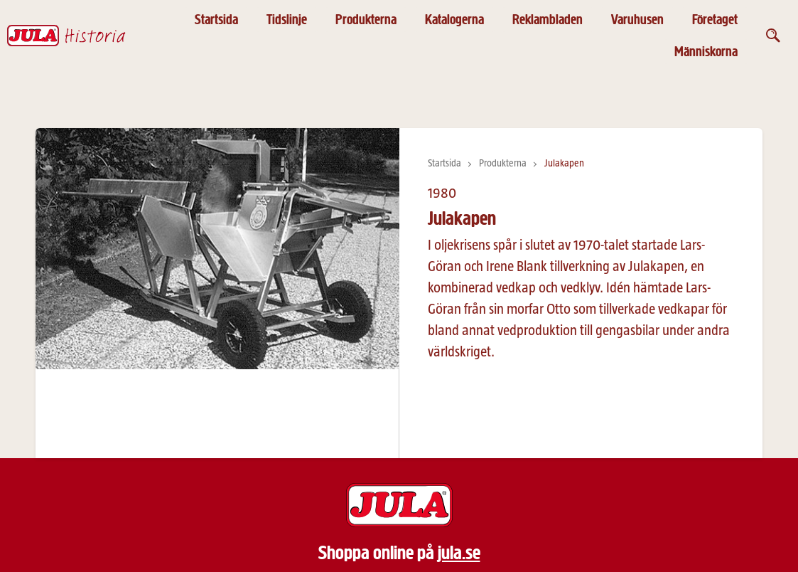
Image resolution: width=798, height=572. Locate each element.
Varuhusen (637, 19)
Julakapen (564, 164)
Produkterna (366, 19)
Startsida (216, 19)
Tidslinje (286, 19)
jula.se (459, 553)
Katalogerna (454, 19)
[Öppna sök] (773, 35)
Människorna (706, 51)
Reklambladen (547, 19)
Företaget (715, 19)
